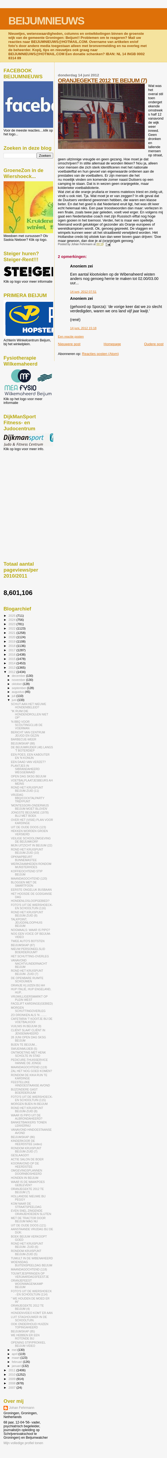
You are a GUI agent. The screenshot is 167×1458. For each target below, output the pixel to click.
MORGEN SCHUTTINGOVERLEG (28, 1009)
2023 (12, 624)
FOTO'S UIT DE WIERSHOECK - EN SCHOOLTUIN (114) (31, 1292)
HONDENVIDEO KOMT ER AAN (32, 1312)
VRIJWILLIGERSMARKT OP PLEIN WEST (29, 998)
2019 (12, 641)
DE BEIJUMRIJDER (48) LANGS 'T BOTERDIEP (32, 749)
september (19, 688)
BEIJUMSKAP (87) (23, 945)
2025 (12, 615)
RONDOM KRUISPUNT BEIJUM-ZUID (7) (26, 1150)
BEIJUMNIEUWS (46, 21)
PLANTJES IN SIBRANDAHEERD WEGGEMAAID (25, 769)
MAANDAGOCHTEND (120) (29, 878)
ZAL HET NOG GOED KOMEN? (31, 1071)
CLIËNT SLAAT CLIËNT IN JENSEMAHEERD (28, 1032)
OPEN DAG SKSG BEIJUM (28, 776)
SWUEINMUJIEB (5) (24, 1048)
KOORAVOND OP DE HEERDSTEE (25, 1165)
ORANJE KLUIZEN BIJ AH (28, 985)
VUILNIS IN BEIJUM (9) (26, 1026)
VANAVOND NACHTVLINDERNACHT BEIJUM (29, 963)
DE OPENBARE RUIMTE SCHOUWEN (27, 979)
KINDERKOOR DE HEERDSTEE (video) (26, 1142)
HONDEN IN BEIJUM (24, 1177)
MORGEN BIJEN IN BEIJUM (29, 1103)
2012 (12, 672)
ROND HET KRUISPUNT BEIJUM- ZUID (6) (27, 1245)
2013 (12, 667)
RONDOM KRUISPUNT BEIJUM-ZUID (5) (26, 1252)
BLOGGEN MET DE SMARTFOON (24, 884)
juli (14, 695)
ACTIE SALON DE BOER (27, 1159)
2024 (12, 619)
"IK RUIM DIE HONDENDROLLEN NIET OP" (29, 714)
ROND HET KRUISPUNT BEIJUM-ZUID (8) (27, 914)
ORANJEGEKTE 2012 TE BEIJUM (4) (27, 1307)
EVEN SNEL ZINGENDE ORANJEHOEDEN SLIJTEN (31, 1212)
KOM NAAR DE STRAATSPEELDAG (26, 1205)
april (15, 1354)
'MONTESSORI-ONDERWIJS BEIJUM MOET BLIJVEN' (30, 807)
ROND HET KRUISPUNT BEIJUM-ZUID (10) (27, 851)
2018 (12, 645)
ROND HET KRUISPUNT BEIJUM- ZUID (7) (27, 972)
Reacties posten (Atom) (100, 354)
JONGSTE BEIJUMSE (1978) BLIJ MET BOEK (30, 814)
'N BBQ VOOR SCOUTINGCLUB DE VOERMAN (27, 725)
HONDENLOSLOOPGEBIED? (30, 900)
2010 (12, 1374)
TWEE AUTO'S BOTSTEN (27, 941)
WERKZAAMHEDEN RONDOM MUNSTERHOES (31, 865)
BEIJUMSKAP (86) (23, 1137)
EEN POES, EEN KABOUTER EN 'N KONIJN (30, 756)
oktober (17, 684)
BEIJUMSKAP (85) (23, 1331)
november (19, 679)
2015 (12, 659)
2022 (12, 628)
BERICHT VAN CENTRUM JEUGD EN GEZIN (28, 734)
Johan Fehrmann (21, 1408)
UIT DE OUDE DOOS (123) (28, 827)
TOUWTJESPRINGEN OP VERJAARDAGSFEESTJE (30, 1275)
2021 (12, 632)
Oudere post (153, 344)
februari (17, 1361)
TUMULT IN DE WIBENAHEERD (32, 1258)
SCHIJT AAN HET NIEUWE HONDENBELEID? (28, 705)
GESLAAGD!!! (20, 1155)
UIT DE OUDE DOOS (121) (28, 1225)
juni (14, 700)
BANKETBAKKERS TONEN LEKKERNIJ (29, 1124)
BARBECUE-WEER (23, 739)
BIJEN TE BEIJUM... (24, 1044)
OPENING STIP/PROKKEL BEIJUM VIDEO (28, 1344)
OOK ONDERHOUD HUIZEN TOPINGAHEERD (29, 1325)
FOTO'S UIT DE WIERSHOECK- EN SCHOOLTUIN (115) (32, 1098)
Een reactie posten (71, 336)
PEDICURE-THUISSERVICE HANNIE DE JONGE (29, 1061)
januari (17, 1365)
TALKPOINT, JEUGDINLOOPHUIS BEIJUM (26, 922)
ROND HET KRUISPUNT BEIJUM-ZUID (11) (27, 789)
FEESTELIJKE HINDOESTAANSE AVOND (30, 1083)
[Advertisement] (28, 480)
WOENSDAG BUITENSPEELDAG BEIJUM (31, 1263)
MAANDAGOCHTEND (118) (29, 1269)
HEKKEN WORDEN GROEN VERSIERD (29, 832)
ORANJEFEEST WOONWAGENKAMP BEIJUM (27, 1284)
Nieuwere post (69, 344)
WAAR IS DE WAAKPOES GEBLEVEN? (28, 1183)
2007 (12, 1387)
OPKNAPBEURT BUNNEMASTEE (24, 858)
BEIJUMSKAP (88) (23, 743)
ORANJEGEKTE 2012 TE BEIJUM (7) (102, 80)
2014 (12, 663)
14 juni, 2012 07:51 (83, 291)
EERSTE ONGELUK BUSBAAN (31, 889)
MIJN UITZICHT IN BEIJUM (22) (31, 845)
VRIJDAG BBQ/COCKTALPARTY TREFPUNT (27, 798)
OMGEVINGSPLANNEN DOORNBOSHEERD (26, 1172)
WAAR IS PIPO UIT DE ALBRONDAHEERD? (26, 1117)
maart (16, 1357)
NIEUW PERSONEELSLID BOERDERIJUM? (28, 950)
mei (15, 1349)
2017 (12, 650)
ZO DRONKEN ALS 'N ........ (29, 1015)
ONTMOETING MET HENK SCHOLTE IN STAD (28, 1054)
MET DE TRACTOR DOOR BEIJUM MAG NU (28, 1219)
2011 (12, 1370)
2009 (12, 1379)
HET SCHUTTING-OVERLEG (30, 956)
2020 (12, 637)
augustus (18, 691)
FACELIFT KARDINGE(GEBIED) (32, 1003)
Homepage (112, 344)
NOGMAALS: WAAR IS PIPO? (30, 930)
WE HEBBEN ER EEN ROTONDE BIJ (25, 1337)
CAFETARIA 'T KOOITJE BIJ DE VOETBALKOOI (31, 1020)
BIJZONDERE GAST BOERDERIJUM (24, 1091)
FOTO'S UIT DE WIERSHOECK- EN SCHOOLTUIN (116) (32, 906)
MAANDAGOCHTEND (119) (29, 1067)
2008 (12, 1383)
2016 (12, 654)
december (19, 675)
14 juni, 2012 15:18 (83, 328)
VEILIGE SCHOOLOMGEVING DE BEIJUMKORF (31, 840)
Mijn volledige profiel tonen (23, 1443)
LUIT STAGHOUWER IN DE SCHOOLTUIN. (29, 1318)
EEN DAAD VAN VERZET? (28, 762)
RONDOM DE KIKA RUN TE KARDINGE (29, 1076)
